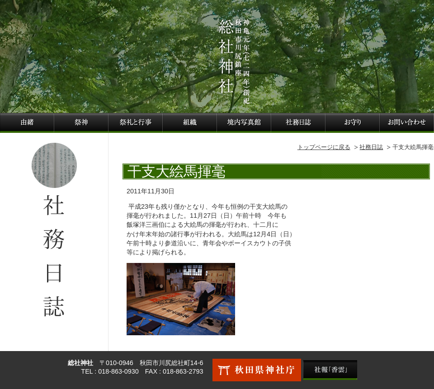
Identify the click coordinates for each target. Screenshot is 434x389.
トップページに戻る (323, 147)
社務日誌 (371, 147)
